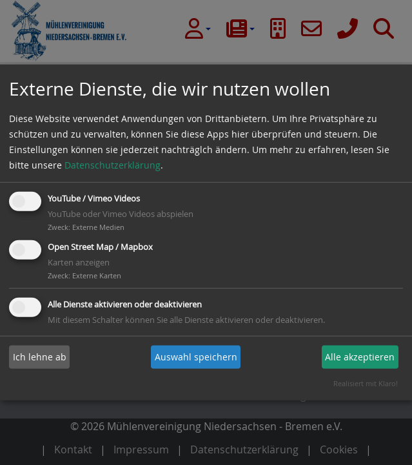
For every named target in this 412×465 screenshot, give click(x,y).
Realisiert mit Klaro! (365, 383)
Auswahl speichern (196, 357)
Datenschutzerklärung (112, 165)
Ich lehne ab (39, 357)
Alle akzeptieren (360, 357)
